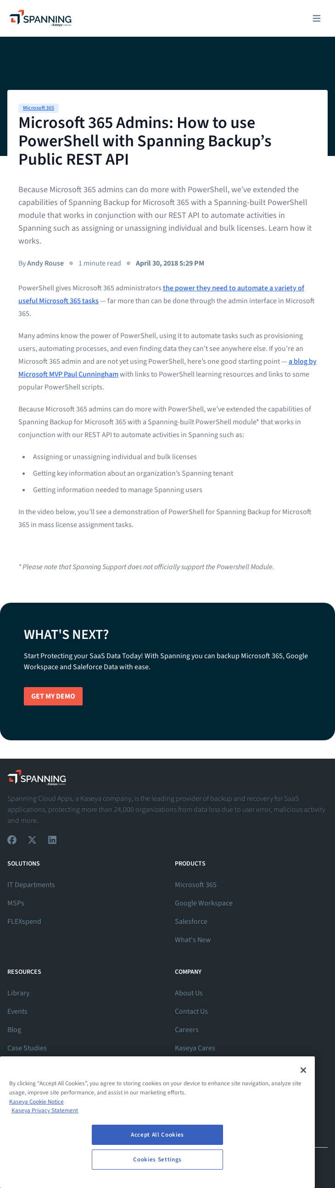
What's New (193, 940)
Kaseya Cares (195, 1048)
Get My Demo (53, 696)
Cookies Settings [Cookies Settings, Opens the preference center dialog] (157, 1159)
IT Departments (31, 885)
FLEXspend (24, 921)
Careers (187, 1030)
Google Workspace (204, 903)
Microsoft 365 (38, 108)
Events (17, 1011)
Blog (14, 1030)
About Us (189, 993)
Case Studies (27, 1048)
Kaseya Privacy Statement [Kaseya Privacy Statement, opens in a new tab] (44, 1110)
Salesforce (191, 921)
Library (18, 993)
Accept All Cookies (157, 1135)
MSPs (15, 903)
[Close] (303, 1070)
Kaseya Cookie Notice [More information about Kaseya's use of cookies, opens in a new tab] (36, 1102)
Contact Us (191, 1011)
